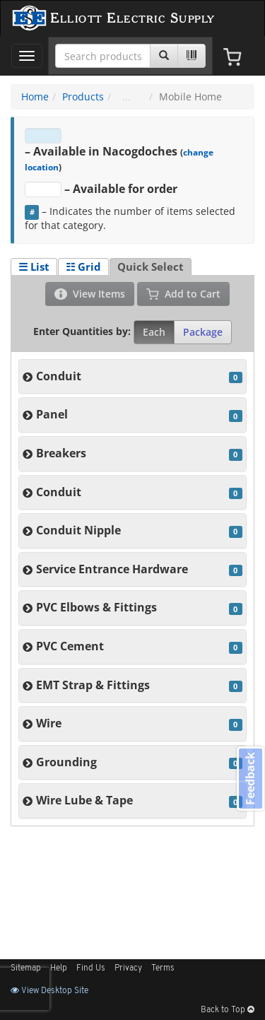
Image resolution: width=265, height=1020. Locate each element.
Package (203, 332)
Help (58, 968)
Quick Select (150, 266)
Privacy (128, 968)
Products (83, 96)
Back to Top (227, 1010)
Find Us (90, 968)
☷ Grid (83, 266)
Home (35, 96)
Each (154, 332)
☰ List (33, 266)
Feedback (250, 778)
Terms (163, 968)
